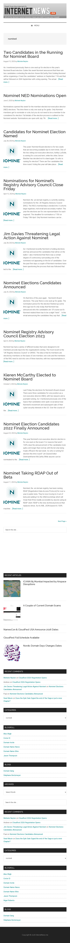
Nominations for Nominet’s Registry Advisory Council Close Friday (33, 184)
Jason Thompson (10, 756)
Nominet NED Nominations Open (35, 95)
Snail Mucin (8, 698)
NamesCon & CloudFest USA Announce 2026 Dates (31, 629)
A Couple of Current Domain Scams (42, 605)
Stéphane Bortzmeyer (12, 775)
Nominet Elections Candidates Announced (32, 284)
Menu (36, 25)
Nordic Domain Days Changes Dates (42, 645)
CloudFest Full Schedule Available (21, 637)
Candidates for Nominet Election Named (35, 133)
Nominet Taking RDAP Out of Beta (31, 475)
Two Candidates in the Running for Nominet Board (33, 54)
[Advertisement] (35, 553)
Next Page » (62, 521)
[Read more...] (53, 118)
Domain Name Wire (11, 751)
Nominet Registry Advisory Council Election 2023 (29, 333)
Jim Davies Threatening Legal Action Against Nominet (32, 235)
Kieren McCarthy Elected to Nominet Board (30, 377)
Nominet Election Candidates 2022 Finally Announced (31, 426)
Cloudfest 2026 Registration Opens (33, 678)
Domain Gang (9, 771)
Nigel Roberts (9, 900)
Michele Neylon (10, 678)
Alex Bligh (7, 734)
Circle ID (7, 738)
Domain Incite (9, 742)
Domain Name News (12, 747)
